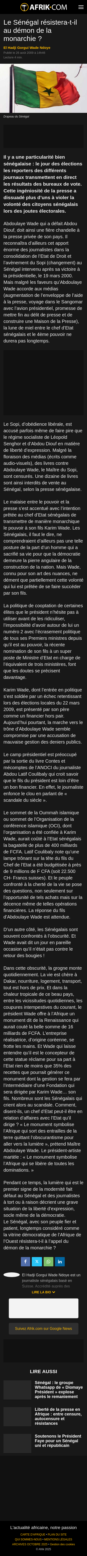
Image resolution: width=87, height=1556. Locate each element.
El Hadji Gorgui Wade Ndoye (26, 48)
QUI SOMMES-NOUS (28, 1539)
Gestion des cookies (62, 1544)
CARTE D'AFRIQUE (32, 1534)
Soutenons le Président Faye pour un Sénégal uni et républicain (58, 1441)
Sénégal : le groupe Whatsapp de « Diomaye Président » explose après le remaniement (59, 1389)
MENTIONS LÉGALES (58, 1539)
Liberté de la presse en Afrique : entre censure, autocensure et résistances (58, 1416)
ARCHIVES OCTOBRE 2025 (29, 1544)
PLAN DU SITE (57, 1534)
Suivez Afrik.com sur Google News (43, 1329)
